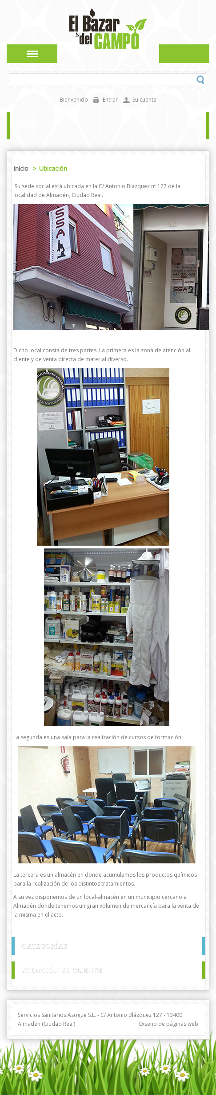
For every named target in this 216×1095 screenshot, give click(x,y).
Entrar (110, 99)
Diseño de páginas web (168, 1024)
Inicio (21, 168)
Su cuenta (144, 99)
